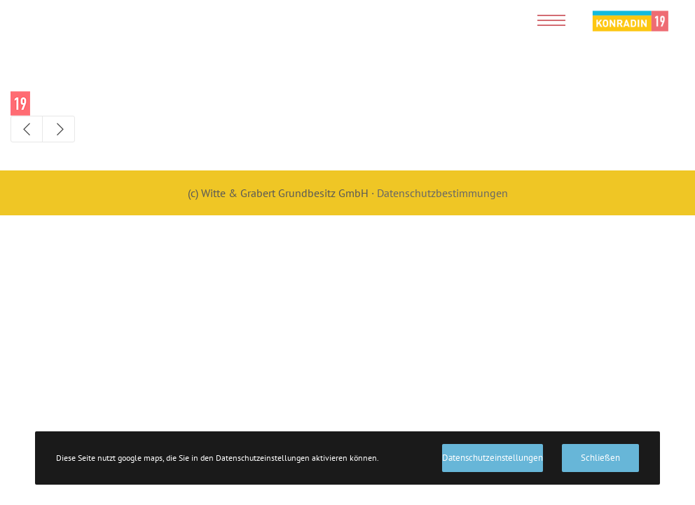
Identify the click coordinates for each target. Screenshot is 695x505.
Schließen (600, 458)
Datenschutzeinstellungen (492, 458)
